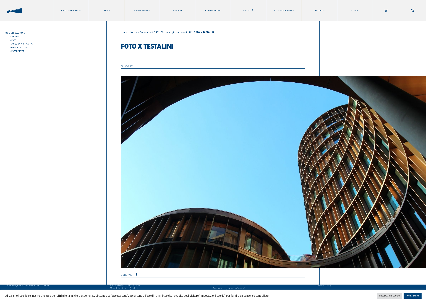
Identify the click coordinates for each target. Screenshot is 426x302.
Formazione (213, 10)
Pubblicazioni (19, 47)
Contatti (319, 10)
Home (124, 32)
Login (354, 10)
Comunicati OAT (149, 32)
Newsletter (17, 51)
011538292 (133, 285)
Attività (248, 10)
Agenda (15, 36)
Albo (106, 10)
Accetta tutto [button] (412, 296)
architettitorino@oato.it (126, 288)
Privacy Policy (323, 285)
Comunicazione (284, 10)
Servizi (177, 10)
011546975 (118, 285)
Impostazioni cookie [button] (389, 296)
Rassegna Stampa (21, 44)
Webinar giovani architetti (176, 32)
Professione (142, 10)
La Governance (71, 10)
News (13, 40)
